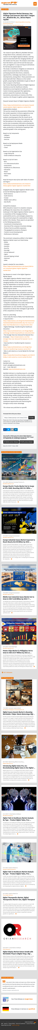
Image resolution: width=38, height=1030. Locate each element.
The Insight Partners (8, 895)
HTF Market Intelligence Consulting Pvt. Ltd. (13, 709)
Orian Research (6, 949)
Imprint (6, 1023)
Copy (31, 417)
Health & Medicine (13, 867)
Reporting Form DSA (6, 1025)
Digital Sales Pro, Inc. (8, 763)
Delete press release (11, 442)
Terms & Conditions (20, 1023)
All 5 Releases (6, 672)
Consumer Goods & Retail (15, 708)
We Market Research (8, 815)
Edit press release (26, 442)
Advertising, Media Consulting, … (17, 761)
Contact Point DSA (30, 1023)
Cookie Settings (15, 1025)
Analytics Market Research (9, 869)
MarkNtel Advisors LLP (18, 25)
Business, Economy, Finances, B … (17, 482)
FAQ (2, 1023)
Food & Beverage (13, 646)
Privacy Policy (12, 1023)
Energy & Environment (14, 536)
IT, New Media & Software (15, 814)
